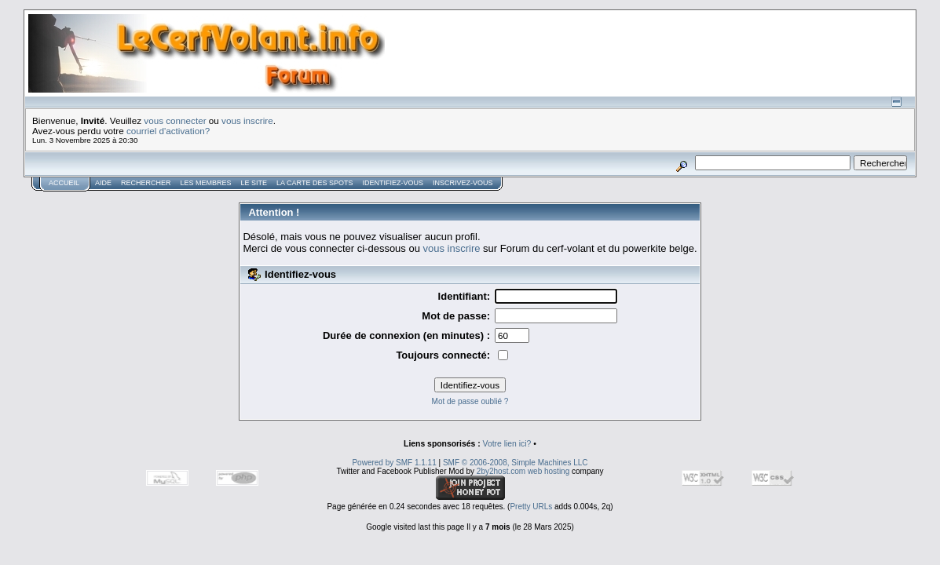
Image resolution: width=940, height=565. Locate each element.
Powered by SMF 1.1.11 (394, 462)
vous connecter (175, 120)
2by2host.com (501, 471)
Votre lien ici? (507, 443)
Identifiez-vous (392, 183)
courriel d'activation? (168, 131)
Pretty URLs (531, 506)
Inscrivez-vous (463, 183)
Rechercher (146, 183)
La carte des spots (314, 183)
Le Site (254, 183)
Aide (103, 183)
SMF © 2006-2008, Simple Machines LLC (515, 462)
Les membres (206, 183)
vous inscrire (247, 120)
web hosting (548, 471)
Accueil (64, 183)
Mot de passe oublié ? (470, 401)
